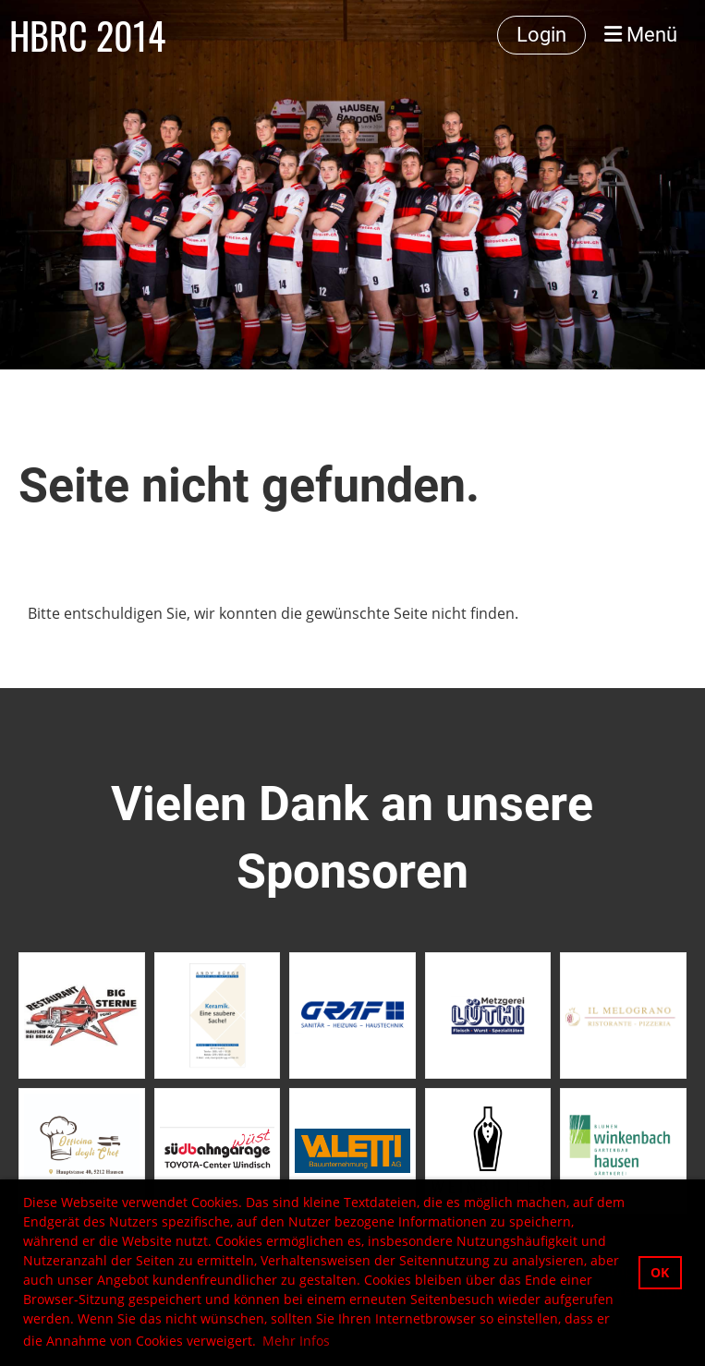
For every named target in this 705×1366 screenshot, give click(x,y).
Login (541, 34)
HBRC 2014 (87, 35)
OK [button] (659, 1272)
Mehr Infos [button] (296, 1340)
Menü (640, 34)
